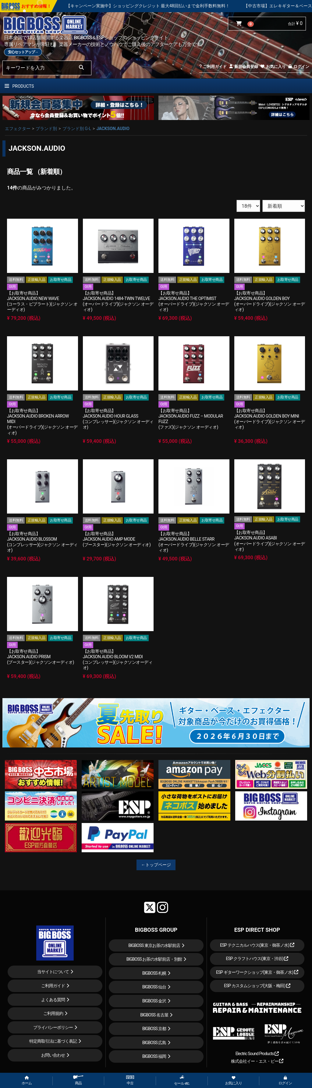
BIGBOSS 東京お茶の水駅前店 (154, 945)
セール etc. (182, 1080)
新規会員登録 (243, 66)
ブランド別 (46, 128)
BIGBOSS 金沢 (154, 1000)
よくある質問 (53, 999)
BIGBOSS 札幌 (154, 973)
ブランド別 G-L (76, 128)
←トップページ (156, 864)
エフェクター (17, 128)
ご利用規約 (53, 1013)
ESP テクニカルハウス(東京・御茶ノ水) (257, 945)
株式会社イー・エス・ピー (257, 1061)
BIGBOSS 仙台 (154, 986)
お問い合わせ (53, 1055)
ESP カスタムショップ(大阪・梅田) (257, 985)
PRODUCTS (19, 86)
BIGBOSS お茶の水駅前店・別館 (154, 959)
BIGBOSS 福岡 (154, 1056)
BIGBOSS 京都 (154, 1028)
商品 (78, 1080)
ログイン (298, 66)
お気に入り (272, 66)
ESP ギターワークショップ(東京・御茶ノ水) (257, 972)
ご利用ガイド (212, 66)
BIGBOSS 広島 (154, 1042)
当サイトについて (53, 971)
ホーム (27, 1081)
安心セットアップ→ (23, 52)
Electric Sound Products (257, 1053)
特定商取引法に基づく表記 (53, 1041)
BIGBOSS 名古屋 (154, 1014)
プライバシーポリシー (53, 1027)
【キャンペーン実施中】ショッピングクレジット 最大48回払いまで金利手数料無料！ (165, 5)
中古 (130, 1080)
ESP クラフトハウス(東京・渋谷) (257, 958)
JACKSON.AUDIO (112, 128)
